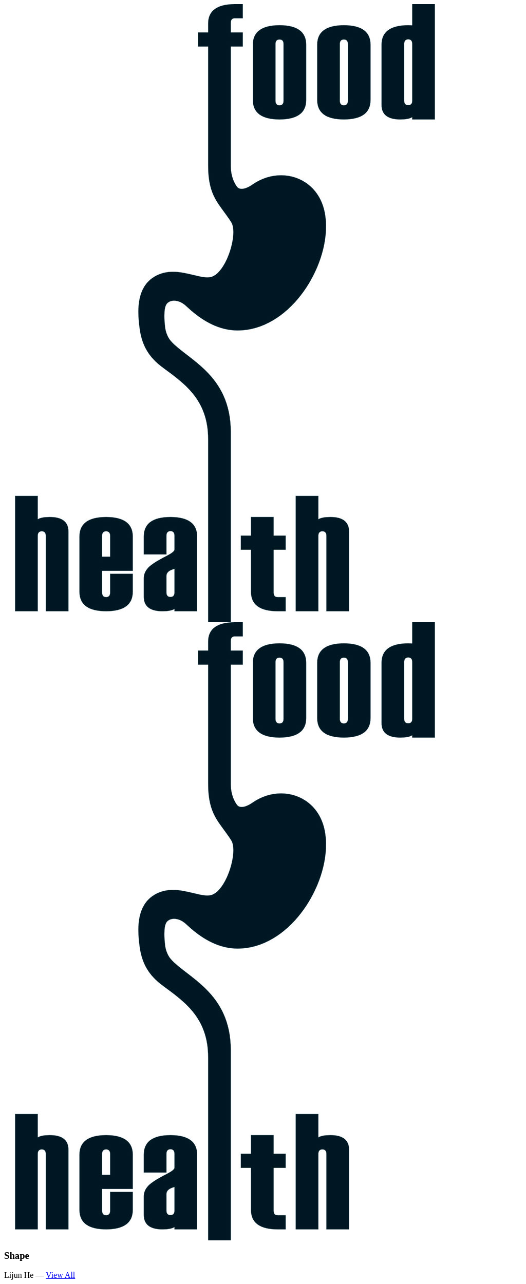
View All (60, 1275)
